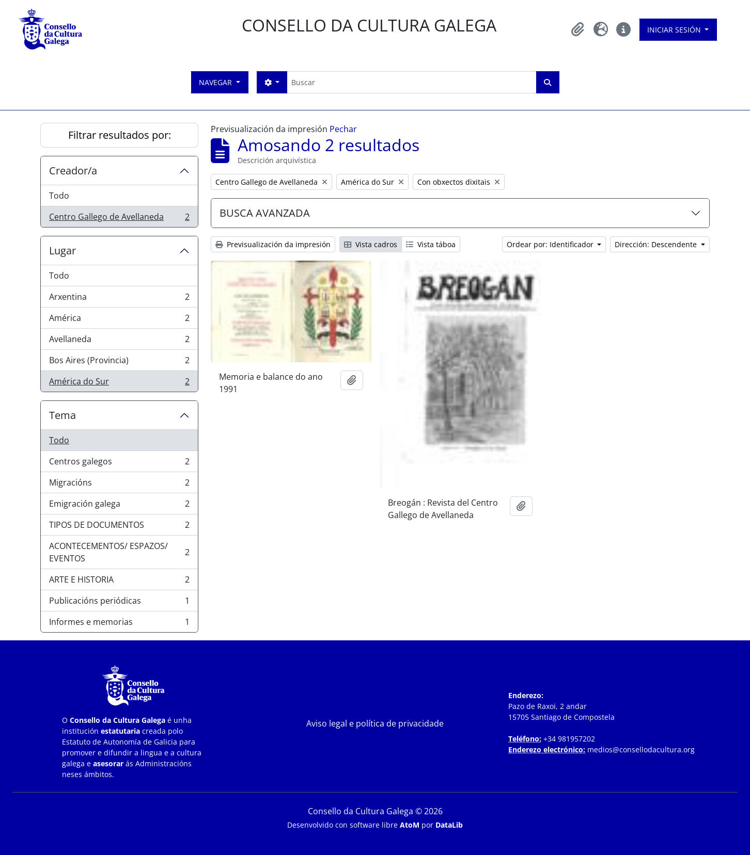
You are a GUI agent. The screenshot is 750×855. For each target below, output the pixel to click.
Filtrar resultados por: (119, 135)
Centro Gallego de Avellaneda (119, 219)
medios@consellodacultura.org (641, 749)
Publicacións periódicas (119, 602)
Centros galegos (119, 463)
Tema (62, 415)
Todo (59, 195)
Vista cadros (370, 244)
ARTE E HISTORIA (119, 581)
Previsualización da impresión (273, 244)
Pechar (343, 129)
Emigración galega (119, 505)
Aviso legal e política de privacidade (375, 723)
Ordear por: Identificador (551, 244)
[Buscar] (411, 82)
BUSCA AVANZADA (265, 213)
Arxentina (119, 299)
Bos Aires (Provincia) (119, 362)
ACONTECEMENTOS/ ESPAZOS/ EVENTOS (119, 552)
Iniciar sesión (675, 30)
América (119, 320)
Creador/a (73, 171)
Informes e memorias (119, 624)
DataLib (449, 825)
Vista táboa (431, 244)
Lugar (62, 250)
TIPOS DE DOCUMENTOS (119, 527)
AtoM (409, 825)
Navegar (216, 82)
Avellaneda (119, 341)
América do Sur (119, 383)
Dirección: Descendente (657, 244)
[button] (578, 29)
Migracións (119, 484)
